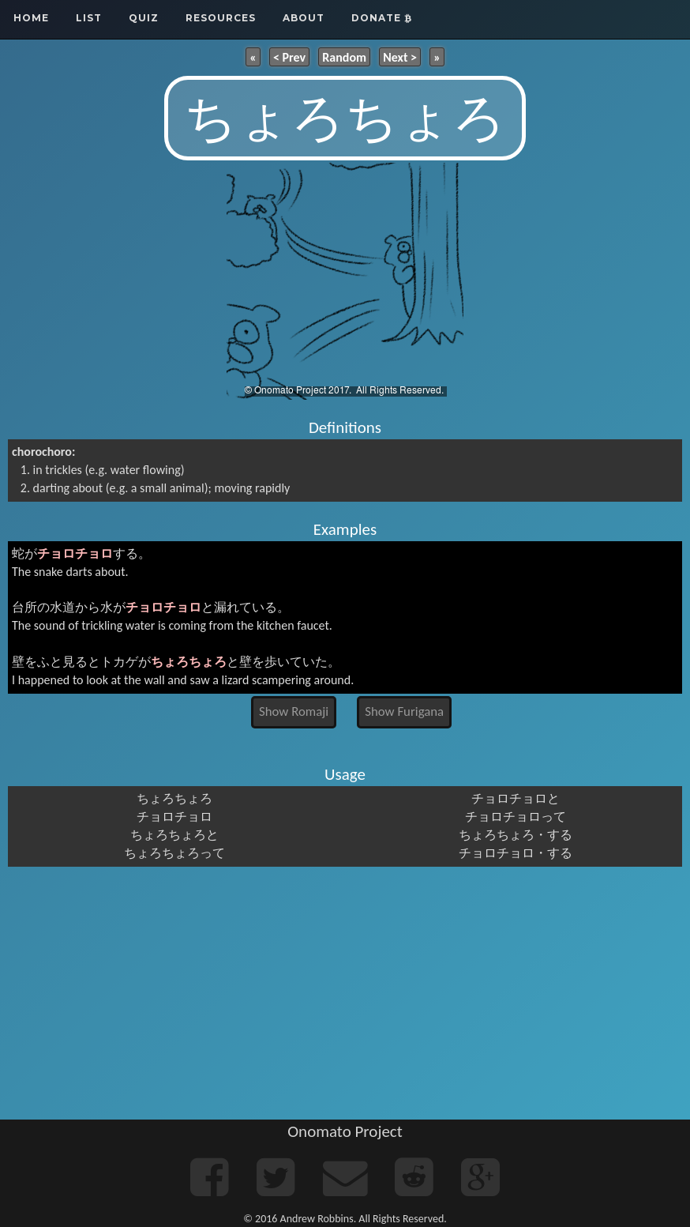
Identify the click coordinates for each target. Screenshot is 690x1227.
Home (31, 18)
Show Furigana (404, 711)
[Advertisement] (345, 993)
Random (344, 56)
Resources (221, 18)
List (89, 18)
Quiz (144, 18)
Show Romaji (293, 711)
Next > (400, 56)
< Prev (289, 56)
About (303, 18)
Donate (381, 18)
